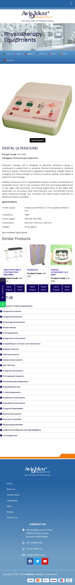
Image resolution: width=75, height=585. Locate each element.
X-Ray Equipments (12, 392)
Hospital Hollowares (12, 316)
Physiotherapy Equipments (25, 158)
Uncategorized (10, 435)
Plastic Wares (9, 327)
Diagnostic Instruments (14, 338)
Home (9, 483)
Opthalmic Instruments (14, 403)
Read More (19, 288)
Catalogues (12, 500)
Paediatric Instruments (14, 397)
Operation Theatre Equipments (17, 306)
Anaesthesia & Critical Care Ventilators (21, 343)
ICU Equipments (10, 333)
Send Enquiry (37, 140)
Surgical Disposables (13, 408)
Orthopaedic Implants (13, 376)
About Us (11, 489)
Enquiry (10, 512)
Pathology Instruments (14, 322)
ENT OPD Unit (9, 365)
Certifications (13, 495)
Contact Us (12, 517)
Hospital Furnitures (12, 311)
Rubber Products (11, 349)
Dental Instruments (12, 414)
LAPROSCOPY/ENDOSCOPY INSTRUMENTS (22, 430)
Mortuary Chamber (12, 419)
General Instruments (13, 360)
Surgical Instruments (13, 370)
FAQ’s (9, 506)
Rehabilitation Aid (11, 387)
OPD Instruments (11, 354)
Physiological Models (13, 424)
